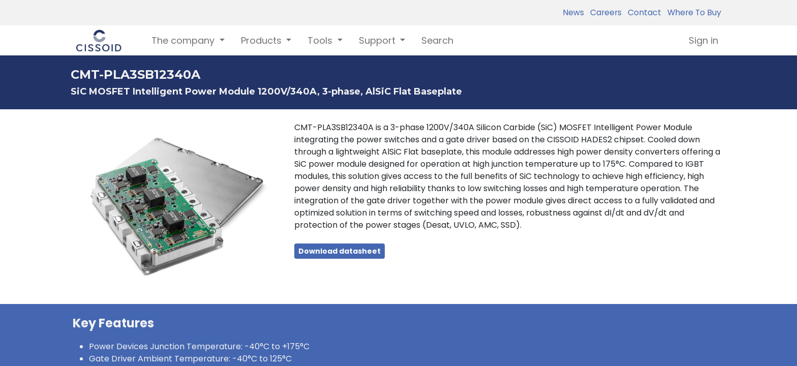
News (573, 12)
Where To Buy (692, 12)
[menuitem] (437, 40)
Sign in (703, 40)
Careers (604, 12)
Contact (642, 12)
